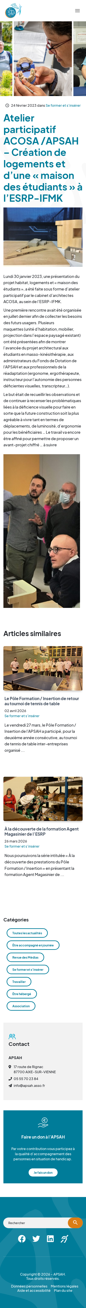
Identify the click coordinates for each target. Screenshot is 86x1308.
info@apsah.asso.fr (29, 1085)
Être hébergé (21, 994)
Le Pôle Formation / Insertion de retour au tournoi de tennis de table (41, 701)
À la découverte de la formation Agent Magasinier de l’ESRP (41, 831)
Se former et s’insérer (63, 105)
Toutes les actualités (27, 933)
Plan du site (63, 1290)
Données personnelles (29, 1286)
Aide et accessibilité (34, 1290)
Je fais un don (43, 1172)
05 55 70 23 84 (26, 1078)
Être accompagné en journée (33, 945)
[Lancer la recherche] (75, 1222)
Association (21, 1006)
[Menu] (77, 11)
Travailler (19, 982)
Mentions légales (64, 1286)
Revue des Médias (25, 957)
